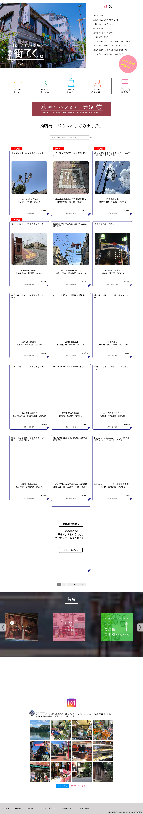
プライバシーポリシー (47, 808)
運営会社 (30, 808)
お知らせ (6, 808)
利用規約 (18, 808)
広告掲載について (67, 808)
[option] (71, 627)
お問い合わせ (84, 808)
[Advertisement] (71, 678)
